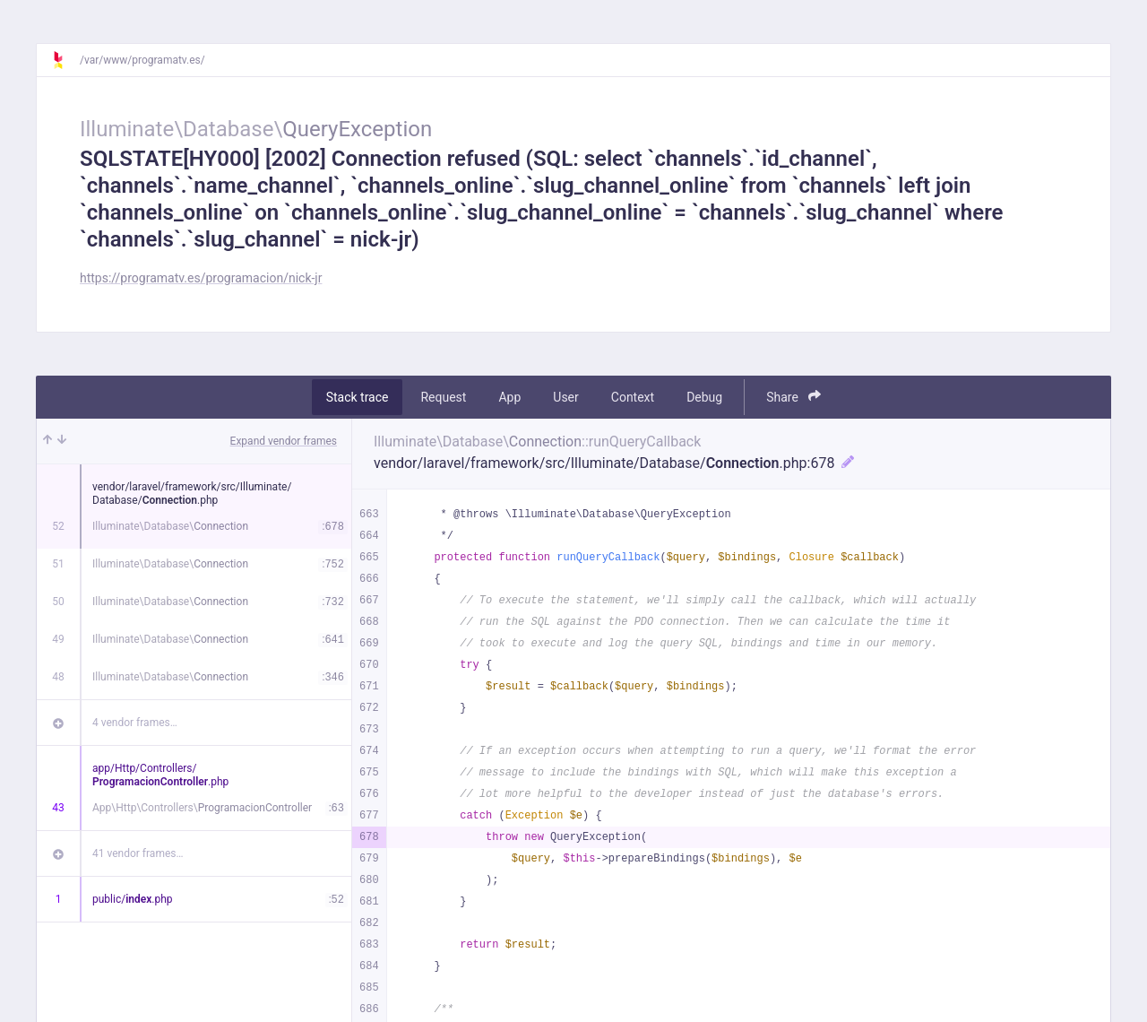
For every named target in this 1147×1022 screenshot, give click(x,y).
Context (632, 397)
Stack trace (357, 397)
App (509, 397)
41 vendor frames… (137, 853)
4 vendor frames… (134, 722)
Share (793, 396)
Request (443, 397)
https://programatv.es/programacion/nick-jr (201, 278)
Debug (704, 397)
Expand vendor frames (283, 441)
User (565, 397)
